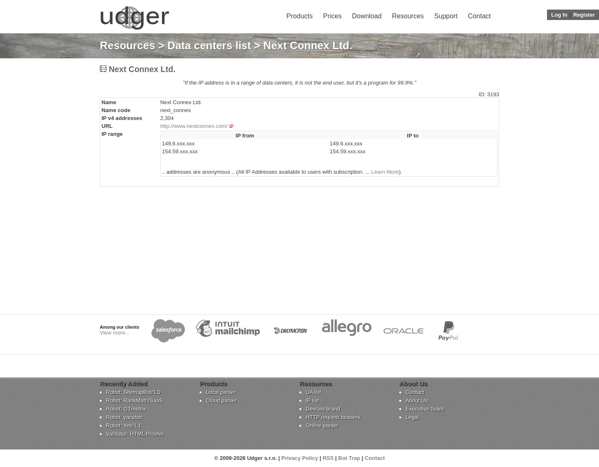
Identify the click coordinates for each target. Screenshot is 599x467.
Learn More (385, 172)
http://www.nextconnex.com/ (194, 126)
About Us (417, 400)
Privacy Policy (299, 458)
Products (300, 16)
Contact (479, 16)
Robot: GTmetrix (126, 409)
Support (446, 16)
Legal (412, 417)
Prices (332, 16)
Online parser (322, 425)
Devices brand (323, 409)
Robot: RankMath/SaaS (134, 400)
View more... (115, 333)
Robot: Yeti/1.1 (123, 425)
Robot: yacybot (124, 417)
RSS (328, 458)
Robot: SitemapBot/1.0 (133, 392)
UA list (313, 392)
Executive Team (425, 409)
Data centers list (209, 45)
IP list (312, 400)
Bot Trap (349, 458)
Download (366, 16)
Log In (559, 15)
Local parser (221, 392)
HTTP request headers (333, 417)
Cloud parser (221, 400)
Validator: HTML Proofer (135, 434)
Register (584, 15)
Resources (407, 16)
